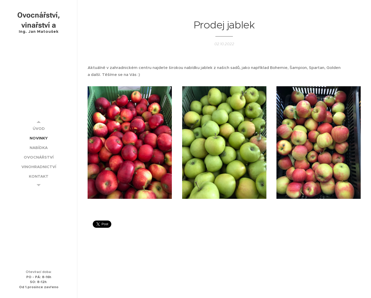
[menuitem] (39, 128)
